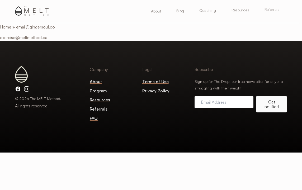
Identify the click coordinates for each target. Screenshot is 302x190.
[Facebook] (18, 89)
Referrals (98, 109)
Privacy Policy (155, 90)
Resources (100, 99)
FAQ (94, 118)
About (96, 81)
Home (5, 27)
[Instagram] (27, 89)
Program (98, 90)
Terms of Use (155, 81)
